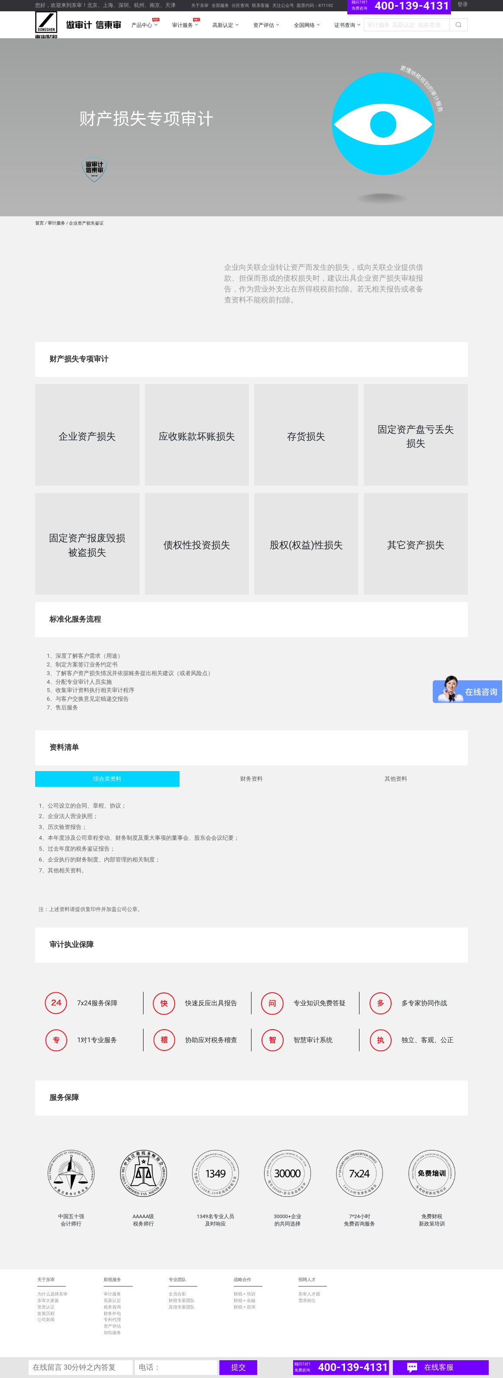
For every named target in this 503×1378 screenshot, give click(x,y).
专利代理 (112, 1319)
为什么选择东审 (52, 1294)
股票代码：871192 (315, 5)
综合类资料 (107, 778)
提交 (238, 1367)
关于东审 (200, 5)
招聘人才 (307, 1279)
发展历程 (46, 1313)
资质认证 (46, 1307)
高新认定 (112, 1300)
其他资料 (396, 778)
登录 (462, 4)
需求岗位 (307, 1300)
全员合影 (177, 1294)
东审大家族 (48, 1300)
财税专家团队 (182, 1300)
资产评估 (112, 1326)
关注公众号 (283, 5)
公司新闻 (46, 1319)
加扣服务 (112, 1332)
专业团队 (177, 1279)
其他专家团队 (182, 1307)
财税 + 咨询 (245, 1307)
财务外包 (112, 1313)
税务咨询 (112, 1307)
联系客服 (260, 5)
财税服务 (112, 1279)
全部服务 (220, 5)
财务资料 (251, 778)
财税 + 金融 (245, 1300)
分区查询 (240, 5)
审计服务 (56, 223)
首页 (39, 223)
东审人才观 (309, 1294)
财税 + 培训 (245, 1294)
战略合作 (242, 1279)
